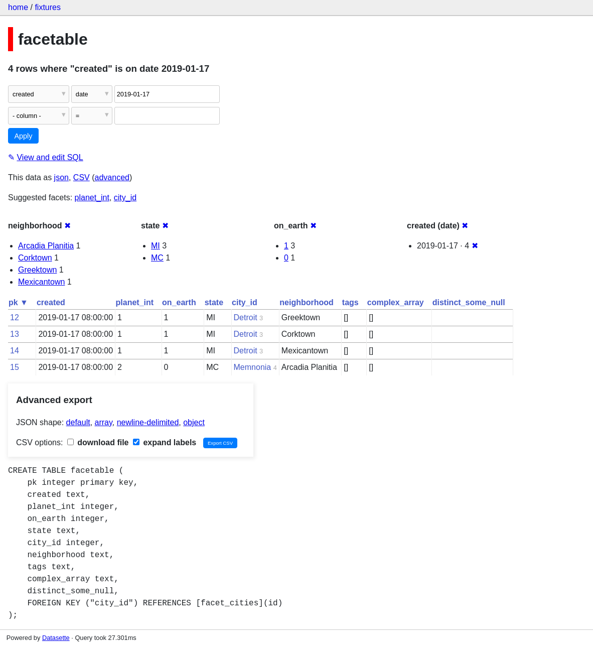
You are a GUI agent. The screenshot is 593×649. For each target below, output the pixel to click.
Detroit (245, 317)
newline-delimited (148, 422)
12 (14, 317)
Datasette (56, 637)
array (103, 422)
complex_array (395, 302)
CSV (81, 177)
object (194, 422)
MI (155, 245)
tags (350, 302)
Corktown (35, 257)
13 (14, 334)
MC (157, 257)
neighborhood (306, 302)
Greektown (37, 270)
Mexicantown (41, 282)
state (214, 302)
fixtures (48, 7)
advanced (112, 177)
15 (14, 367)
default (78, 422)
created (51, 302)
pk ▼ (18, 302)
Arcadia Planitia (46, 245)
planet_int (92, 197)
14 (14, 350)
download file (98, 442)
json (61, 177)
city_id (125, 197)
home (18, 7)
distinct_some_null (468, 302)
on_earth (179, 302)
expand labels (164, 442)
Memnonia (252, 367)
